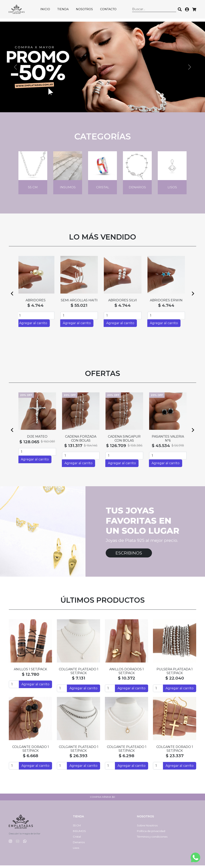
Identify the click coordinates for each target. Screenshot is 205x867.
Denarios (79, 843)
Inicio (48, 11)
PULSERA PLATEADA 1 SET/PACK (175, 673)
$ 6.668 (30, 757)
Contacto (111, 11)
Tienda (65, 11)
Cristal (77, 838)
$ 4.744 (37, 306)
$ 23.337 (175, 757)
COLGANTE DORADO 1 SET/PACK (30, 750)
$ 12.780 (30, 675)
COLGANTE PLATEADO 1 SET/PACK (78, 673)
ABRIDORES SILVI (124, 302)
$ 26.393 (78, 757)
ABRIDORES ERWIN (168, 302)
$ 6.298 (126, 757)
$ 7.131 (78, 679)
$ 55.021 (80, 306)
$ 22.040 (174, 679)
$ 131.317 (73, 447)
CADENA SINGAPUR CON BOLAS (124, 440)
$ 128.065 (29, 443)
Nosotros (86, 11)
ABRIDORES (37, 302)
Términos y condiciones (152, 838)
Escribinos (129, 554)
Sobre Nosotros (147, 827)
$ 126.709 (116, 447)
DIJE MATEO (37, 438)
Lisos (76, 849)
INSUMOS (79, 832)
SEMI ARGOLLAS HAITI (80, 302)
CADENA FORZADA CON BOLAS (80, 440)
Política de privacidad (151, 832)
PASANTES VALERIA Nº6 (168, 440)
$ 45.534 (161, 447)
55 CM (77, 827)
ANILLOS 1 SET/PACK (30, 671)
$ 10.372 (126, 679)
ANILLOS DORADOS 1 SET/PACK (126, 673)
